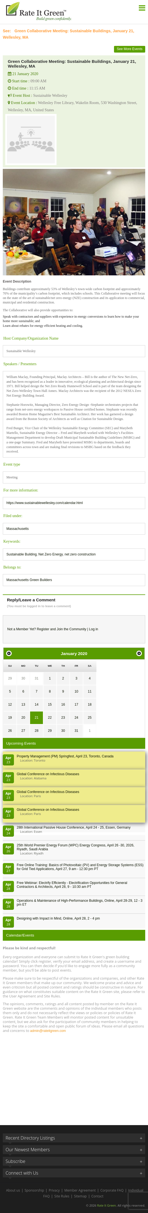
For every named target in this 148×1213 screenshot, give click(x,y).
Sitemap (80, 1196)
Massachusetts (17, 529)
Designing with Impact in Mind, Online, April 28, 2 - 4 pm (58, 918)
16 (63, 704)
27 (23, 731)
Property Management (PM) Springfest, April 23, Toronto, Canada (65, 756)
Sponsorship (34, 1190)
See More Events (129, 49)
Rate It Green (106, 1205)
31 (36, 678)
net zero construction (80, 554)
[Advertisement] (74, 1076)
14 (36, 704)
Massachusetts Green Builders (29, 580)
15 (50, 704)
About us (13, 1190)
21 (36, 718)
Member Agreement (80, 1190)
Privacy (54, 1190)
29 (10, 678)
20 (23, 718)
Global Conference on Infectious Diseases (48, 774)
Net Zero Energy (50, 554)
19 (10, 718)
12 (10, 704)
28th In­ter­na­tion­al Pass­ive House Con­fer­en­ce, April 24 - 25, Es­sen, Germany (73, 827)
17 (76, 704)
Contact (97, 1196)
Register (43, 629)
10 (76, 691)
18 (89, 704)
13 (23, 704)
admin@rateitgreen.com (48, 1031)
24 (76, 718)
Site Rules (61, 1196)
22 (50, 718)
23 (63, 718)
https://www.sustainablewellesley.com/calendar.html (44, 503)
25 (89, 718)
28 (36, 731)
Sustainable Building (21, 554)
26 (10, 731)
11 (89, 691)
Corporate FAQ (111, 1190)
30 (23, 678)
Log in (93, 629)
